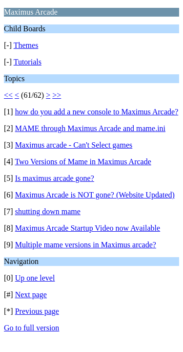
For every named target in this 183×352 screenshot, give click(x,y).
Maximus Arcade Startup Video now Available (88, 228)
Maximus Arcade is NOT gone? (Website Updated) (95, 195)
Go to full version (31, 328)
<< (8, 95)
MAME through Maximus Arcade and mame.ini (90, 128)
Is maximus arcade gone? (54, 178)
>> (56, 95)
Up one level (35, 278)
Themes (26, 45)
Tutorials (27, 62)
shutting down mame (48, 211)
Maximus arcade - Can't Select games (74, 145)
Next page (31, 294)
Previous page (37, 311)
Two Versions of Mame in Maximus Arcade (83, 161)
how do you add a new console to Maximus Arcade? (97, 112)
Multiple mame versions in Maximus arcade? (85, 245)
